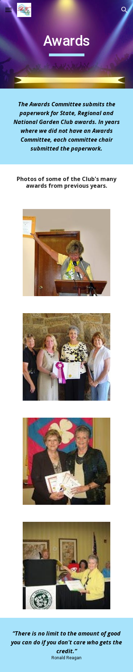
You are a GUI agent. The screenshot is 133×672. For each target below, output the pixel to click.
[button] (8, 9)
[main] (67, 44)
